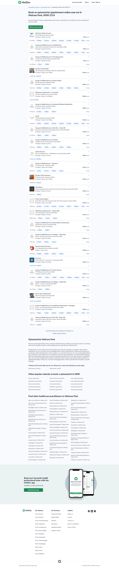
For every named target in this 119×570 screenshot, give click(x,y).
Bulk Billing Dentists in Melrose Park (37, 407)
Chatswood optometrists (56, 381)
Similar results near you (59, 333)
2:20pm (54, 135)
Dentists (53, 520)
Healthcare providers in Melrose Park (80, 459)
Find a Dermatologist (41, 540)
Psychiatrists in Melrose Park (78, 425)
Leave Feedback (39, 553)
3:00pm (69, 52)
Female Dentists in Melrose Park (36, 432)
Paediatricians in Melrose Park (78, 400)
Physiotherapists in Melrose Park (79, 415)
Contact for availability (59, 76)
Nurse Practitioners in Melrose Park (59, 440)
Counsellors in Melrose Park (35, 457)
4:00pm (54, 111)
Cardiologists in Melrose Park (35, 445)
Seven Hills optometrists (77, 378)
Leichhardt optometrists (34, 386)
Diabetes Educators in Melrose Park (59, 411)
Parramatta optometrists (56, 389)
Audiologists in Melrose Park (35, 443)
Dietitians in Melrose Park (56, 414)
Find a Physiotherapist (41, 520)
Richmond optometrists (34, 389)
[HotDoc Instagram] (94, 511)
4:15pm (54, 242)
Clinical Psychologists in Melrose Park (37, 451)
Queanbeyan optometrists (35, 381)
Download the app (33, 490)
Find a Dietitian (39, 534)
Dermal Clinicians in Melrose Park (58, 406)
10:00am (39, 40)
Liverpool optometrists (76, 384)
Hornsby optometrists (55, 384)
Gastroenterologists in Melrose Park (59, 427)
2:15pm (40, 64)
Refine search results (36, 27)
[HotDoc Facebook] (88, 511)
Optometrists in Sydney (34, 368)
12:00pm (83, 40)
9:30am (39, 170)
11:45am (76, 40)
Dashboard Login (56, 527)
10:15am (46, 40)
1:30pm (61, 88)
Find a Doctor (39, 514)
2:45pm (61, 170)
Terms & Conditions (73, 524)
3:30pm (76, 52)
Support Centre (55, 530)
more (87, 40)
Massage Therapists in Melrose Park (59, 433)
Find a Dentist (39, 517)
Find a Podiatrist (40, 524)
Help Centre (38, 550)
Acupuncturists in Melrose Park (36, 440)
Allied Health (55, 517)
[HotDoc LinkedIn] (91, 511)
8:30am (47, 277)
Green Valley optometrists (77, 381)
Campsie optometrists (76, 386)
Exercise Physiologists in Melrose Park (59, 424)
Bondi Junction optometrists (57, 378)
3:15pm (84, 206)
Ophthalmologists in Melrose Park (58, 452)
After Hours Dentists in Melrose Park (37, 400)
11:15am (46, 206)
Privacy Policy (72, 527)
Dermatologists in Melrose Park (58, 408)
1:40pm (47, 135)
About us (70, 514)
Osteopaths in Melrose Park (57, 457)
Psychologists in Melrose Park (78, 427)
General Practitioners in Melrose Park (59, 430)
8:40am (40, 230)
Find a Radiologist (40, 543)
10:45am (61, 40)
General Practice (56, 514)
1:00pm (54, 88)
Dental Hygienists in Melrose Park (37, 459)
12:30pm (83, 123)
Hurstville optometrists (77, 389)
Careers (70, 517)
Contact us (71, 520)
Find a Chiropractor (41, 527)
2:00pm (54, 147)
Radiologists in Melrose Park (78, 430)
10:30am (54, 40)
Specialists (54, 524)
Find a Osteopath (40, 537)
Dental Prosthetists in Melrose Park (59, 400)
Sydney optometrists (33, 378)
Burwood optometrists (34, 384)
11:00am (46, 52)
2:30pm (61, 52)
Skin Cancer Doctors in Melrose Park (80, 445)
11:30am (69, 40)
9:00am (39, 52)
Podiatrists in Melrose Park (77, 422)
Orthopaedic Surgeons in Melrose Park (59, 454)
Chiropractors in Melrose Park (36, 448)
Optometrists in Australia (33, 7)
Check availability (59, 99)
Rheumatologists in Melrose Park (79, 442)
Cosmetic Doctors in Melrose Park (37, 454)
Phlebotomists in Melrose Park (78, 412)
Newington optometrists (56, 386)
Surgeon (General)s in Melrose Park (80, 452)
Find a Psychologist (40, 530)
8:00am (40, 277)
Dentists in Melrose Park (56, 403)
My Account (38, 547)
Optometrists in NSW (45, 7)
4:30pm (84, 52)
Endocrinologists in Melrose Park (58, 421)
